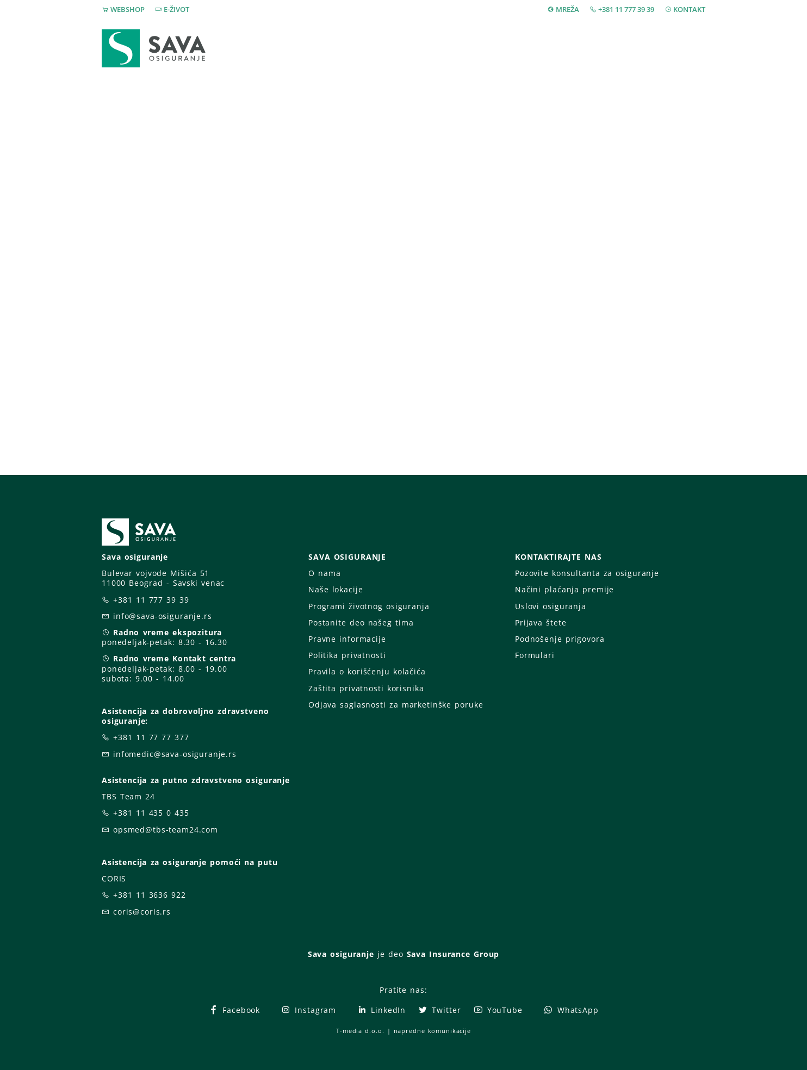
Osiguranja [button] (399, 48)
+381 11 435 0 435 (151, 813)
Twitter (439, 1010)
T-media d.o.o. (360, 1031)
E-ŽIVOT (176, 9)
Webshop (328, 48)
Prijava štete (492, 48)
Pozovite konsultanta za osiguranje (587, 573)
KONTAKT (689, 9)
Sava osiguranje (341, 954)
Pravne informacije (347, 639)
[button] (685, 48)
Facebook (234, 1010)
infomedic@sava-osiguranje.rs (175, 754)
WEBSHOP (127, 9)
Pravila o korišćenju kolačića (367, 671)
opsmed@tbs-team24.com (165, 829)
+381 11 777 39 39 (626, 9)
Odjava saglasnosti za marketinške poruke (395, 704)
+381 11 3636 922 (149, 895)
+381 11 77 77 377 (151, 737)
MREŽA (567, 9)
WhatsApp (571, 1010)
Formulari (535, 655)
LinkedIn (381, 1010)
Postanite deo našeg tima (360, 622)
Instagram (308, 1010)
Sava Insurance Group (453, 954)
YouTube (498, 1010)
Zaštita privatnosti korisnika (366, 688)
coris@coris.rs (142, 911)
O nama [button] (563, 48)
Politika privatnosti (347, 655)
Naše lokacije (335, 589)
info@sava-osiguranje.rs (162, 616)
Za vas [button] (628, 48)
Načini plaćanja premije (564, 589)
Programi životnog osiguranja (369, 606)
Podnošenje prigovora (559, 639)
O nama (324, 573)
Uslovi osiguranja (550, 606)
